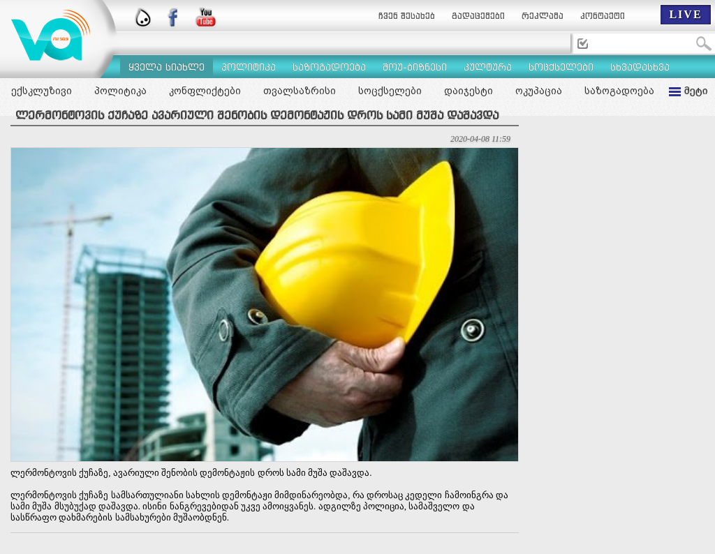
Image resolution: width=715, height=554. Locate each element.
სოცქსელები (390, 90)
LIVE (685, 14)
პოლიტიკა (120, 90)
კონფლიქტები (205, 90)
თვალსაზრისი (299, 90)
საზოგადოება (619, 90)
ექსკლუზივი (41, 90)
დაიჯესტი (468, 90)
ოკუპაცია (538, 90)
